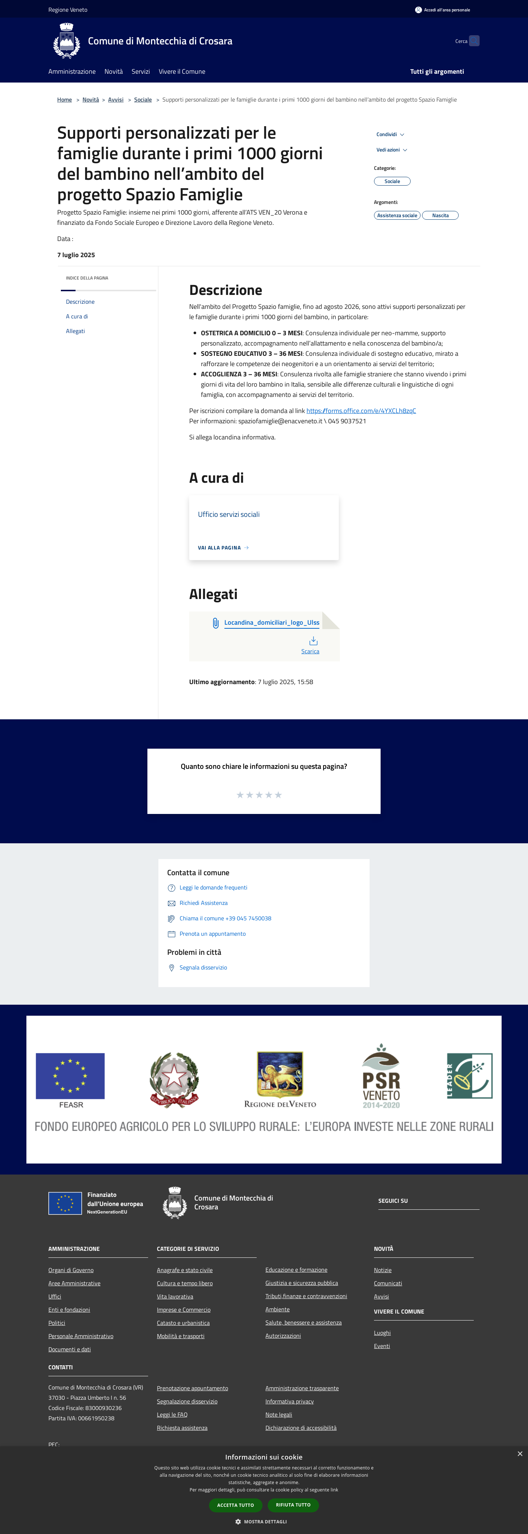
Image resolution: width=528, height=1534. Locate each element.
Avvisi (116, 99)
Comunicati (388, 1283)
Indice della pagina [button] (87, 277)
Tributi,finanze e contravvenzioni (306, 1296)
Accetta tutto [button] (235, 1505)
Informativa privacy (289, 1401)
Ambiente (277, 1309)
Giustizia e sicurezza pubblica (301, 1282)
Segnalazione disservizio (187, 1401)
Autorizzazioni (283, 1335)
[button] (264, 1521)
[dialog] (264, 1490)
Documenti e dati (69, 1349)
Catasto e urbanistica (183, 1322)
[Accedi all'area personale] (443, 9)
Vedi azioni (393, 150)
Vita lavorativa (175, 1296)
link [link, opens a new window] (334, 1490)
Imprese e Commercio (183, 1309)
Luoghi (382, 1332)
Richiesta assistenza (182, 1427)
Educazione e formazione (296, 1269)
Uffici (54, 1296)
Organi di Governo (71, 1269)
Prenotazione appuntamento (192, 1388)
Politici (56, 1322)
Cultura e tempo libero (185, 1283)
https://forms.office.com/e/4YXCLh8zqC (361, 411)
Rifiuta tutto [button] (293, 1505)
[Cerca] (471, 41)
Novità (90, 99)
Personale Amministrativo (80, 1336)
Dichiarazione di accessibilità (301, 1427)
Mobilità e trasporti (181, 1336)
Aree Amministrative (74, 1283)
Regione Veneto (67, 9)
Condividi (392, 134)
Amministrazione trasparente (302, 1388)
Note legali (278, 1414)
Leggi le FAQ (172, 1414)
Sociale (143, 99)
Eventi (382, 1345)
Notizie (383, 1269)
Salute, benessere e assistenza (303, 1322)
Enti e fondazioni (69, 1309)
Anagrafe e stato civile (185, 1269)
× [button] (519, 1454)
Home (64, 99)
